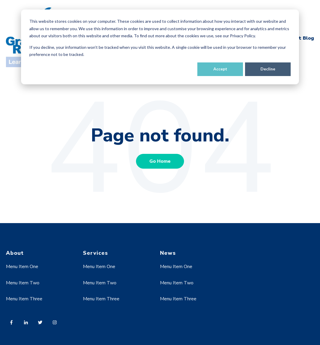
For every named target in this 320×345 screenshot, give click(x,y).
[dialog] (160, 46)
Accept (220, 68)
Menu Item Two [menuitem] (22, 283)
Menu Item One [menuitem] (22, 266)
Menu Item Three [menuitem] (24, 299)
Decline (267, 68)
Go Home (160, 161)
